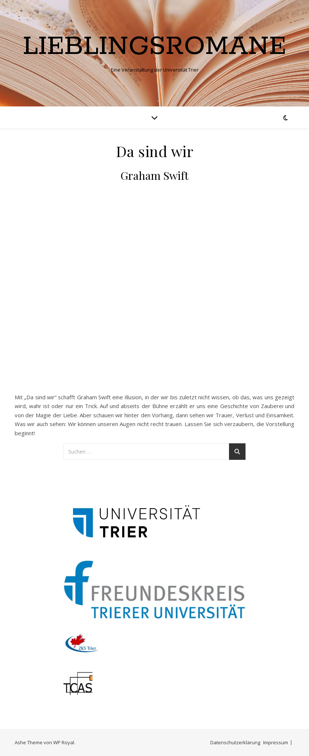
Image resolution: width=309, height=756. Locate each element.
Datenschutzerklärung (235, 742)
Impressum (275, 742)
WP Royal (63, 742)
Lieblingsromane (154, 47)
